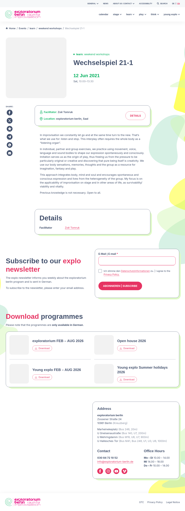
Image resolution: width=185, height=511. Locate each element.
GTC (141, 502)
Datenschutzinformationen (135, 271)
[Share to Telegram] (10, 137)
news (105, 4)
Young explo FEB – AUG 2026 (56, 370)
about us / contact (123, 4)
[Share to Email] (10, 153)
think (155, 14)
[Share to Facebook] (10, 112)
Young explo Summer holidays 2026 (142, 369)
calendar (103, 14)
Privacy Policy (155, 502)
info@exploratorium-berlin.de (115, 461)
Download (42, 348)
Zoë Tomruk (72, 227)
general (93, 4)
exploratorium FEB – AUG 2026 (58, 341)
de (173, 4)
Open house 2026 (131, 341)
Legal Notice (173, 502)
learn (130, 14)
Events (22, 28)
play (142, 14)
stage (117, 14)
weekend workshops (50, 28)
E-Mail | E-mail (108, 253)
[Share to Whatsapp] (10, 145)
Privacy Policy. (112, 274)
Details (135, 115)
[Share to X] (10, 121)
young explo (172, 14)
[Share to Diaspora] (10, 129)
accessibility (145, 4)
